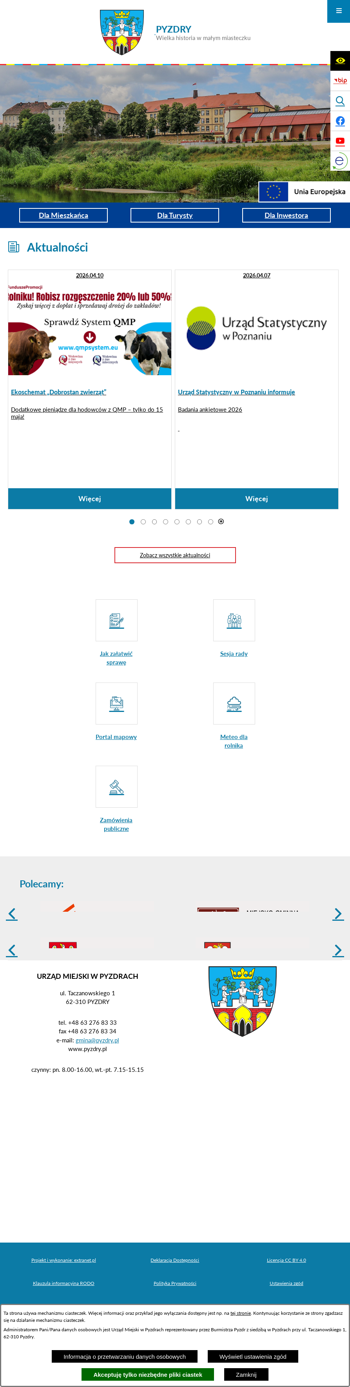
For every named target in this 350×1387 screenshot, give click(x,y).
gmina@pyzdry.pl (97, 1100)
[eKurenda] (340, 161)
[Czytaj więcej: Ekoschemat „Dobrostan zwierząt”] (89, 389)
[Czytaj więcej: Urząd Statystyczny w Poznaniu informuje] (256, 389)
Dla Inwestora (286, 215)
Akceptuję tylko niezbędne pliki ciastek (147, 1374)
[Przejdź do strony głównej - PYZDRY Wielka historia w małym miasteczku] (175, 32)
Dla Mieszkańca (63, 215)
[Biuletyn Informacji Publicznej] (340, 81)
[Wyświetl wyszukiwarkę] (340, 101)
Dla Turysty (175, 215)
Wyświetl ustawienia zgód (253, 1356)
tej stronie (240, 1313)
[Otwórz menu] (338, 11)
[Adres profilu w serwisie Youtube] (340, 141)
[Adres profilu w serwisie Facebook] (340, 121)
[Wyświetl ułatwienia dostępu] (340, 61)
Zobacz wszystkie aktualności (175, 555)
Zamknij (246, 1374)
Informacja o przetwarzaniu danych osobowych (124, 1356)
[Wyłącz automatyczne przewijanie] (221, 521)
